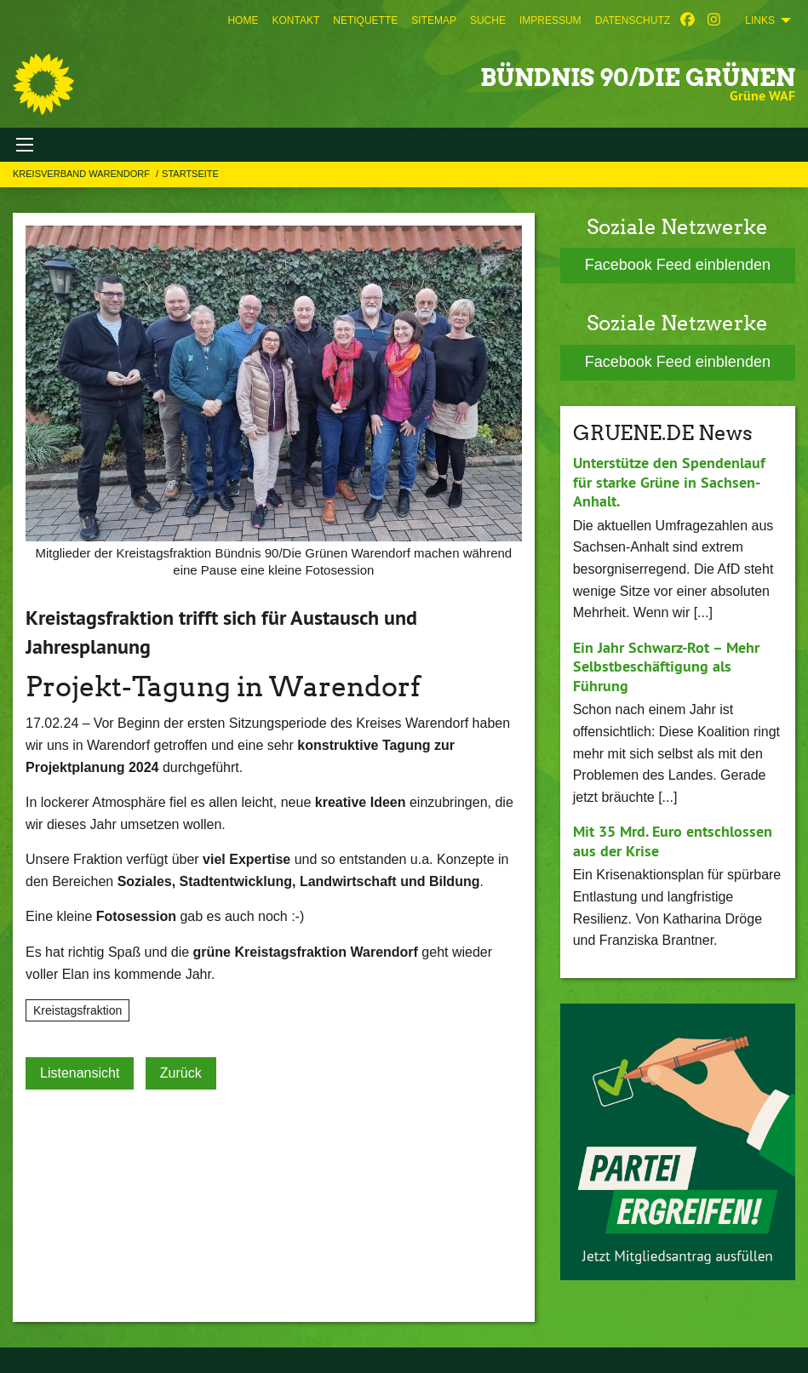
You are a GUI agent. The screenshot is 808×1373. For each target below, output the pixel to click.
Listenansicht (79, 1073)
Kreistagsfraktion (77, 1010)
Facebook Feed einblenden (678, 264)
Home (242, 20)
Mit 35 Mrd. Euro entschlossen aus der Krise (672, 841)
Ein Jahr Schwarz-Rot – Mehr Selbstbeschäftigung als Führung (666, 666)
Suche (488, 20)
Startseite (190, 174)
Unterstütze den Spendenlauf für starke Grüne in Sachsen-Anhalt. (669, 482)
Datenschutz (632, 20)
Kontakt (295, 20)
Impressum (550, 20)
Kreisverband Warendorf (82, 174)
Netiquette (365, 20)
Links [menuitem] (760, 20)
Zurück (181, 1073)
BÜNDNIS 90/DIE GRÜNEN (637, 77)
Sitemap (433, 20)
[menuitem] (242, 20)
